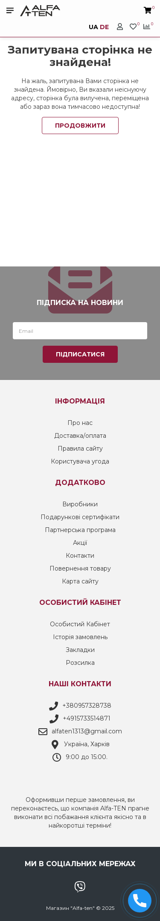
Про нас (80, 423)
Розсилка (80, 663)
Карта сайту (80, 581)
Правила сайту (80, 448)
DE (104, 27)
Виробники (80, 504)
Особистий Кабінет (80, 624)
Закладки (80, 650)
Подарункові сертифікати (80, 517)
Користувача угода (80, 461)
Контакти (80, 555)
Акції (80, 543)
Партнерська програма (80, 530)
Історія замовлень (80, 637)
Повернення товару (80, 568)
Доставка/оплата (80, 436)
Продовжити (80, 125)
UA (93, 27)
